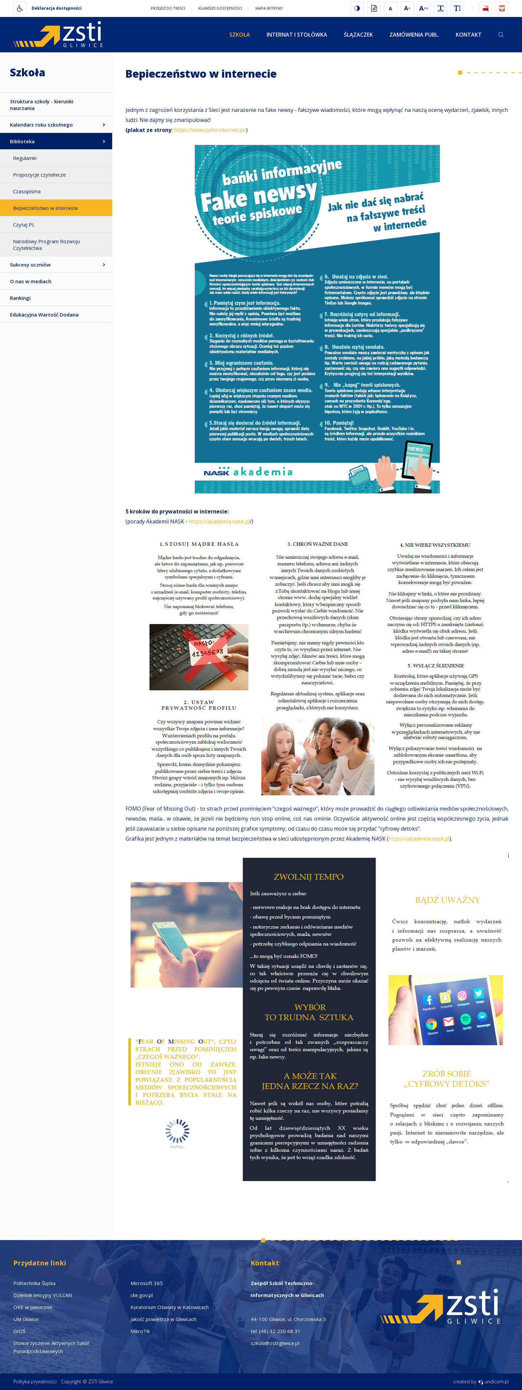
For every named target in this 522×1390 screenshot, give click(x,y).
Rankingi (20, 298)
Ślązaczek (358, 34)
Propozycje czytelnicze (39, 174)
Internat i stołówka (297, 34)
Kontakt (469, 34)
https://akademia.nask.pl (219, 521)
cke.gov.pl (141, 1295)
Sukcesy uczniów (30, 264)
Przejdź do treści (168, 8)
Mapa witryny (269, 8)
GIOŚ (19, 1331)
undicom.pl (493, 1381)
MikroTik (140, 1331)
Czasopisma (27, 191)
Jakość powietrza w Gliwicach (163, 1319)
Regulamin (25, 158)
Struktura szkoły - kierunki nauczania (41, 104)
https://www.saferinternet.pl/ (210, 130)
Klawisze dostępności (220, 8)
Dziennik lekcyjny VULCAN (42, 1295)
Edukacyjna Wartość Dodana (44, 314)
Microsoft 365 (146, 1283)
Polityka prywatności (35, 1381)
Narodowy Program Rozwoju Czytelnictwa (46, 244)
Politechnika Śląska (34, 1283)
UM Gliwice (26, 1319)
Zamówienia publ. (414, 34)
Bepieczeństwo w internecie (45, 208)
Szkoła (239, 34)
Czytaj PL (24, 224)
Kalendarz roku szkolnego (41, 124)
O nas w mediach (30, 281)
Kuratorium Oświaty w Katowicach (169, 1307)
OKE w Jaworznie (33, 1307)
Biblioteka (22, 141)
